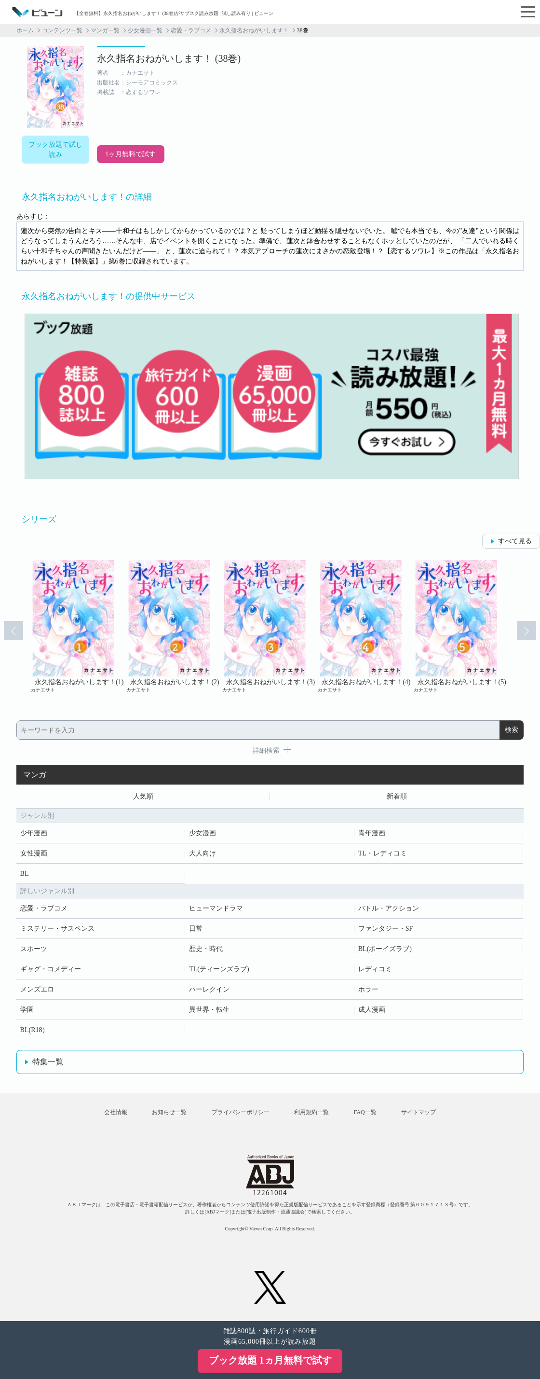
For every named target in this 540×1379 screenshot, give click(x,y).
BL (24, 873)
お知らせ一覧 (169, 1112)
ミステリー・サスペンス (57, 928)
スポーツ (33, 948)
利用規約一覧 (311, 1112)
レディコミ (375, 969)
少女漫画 (202, 833)
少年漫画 (33, 833)
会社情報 (115, 1112)
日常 (195, 928)
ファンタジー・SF (385, 928)
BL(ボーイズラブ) (385, 948)
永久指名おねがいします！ (254, 30)
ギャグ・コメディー (50, 969)
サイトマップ (418, 1112)
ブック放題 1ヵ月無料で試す (270, 1360)
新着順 (397, 796)
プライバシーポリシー (241, 1112)
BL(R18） (34, 1030)
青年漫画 (371, 833)
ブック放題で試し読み (55, 149)
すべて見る (515, 541)
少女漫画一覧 (145, 30)
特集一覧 (47, 1062)
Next (526, 630)
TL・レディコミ (382, 853)
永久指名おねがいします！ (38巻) (169, 58)
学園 (27, 1009)
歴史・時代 (206, 948)
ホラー (368, 989)
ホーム (25, 30)
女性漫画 (33, 853)
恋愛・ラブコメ (191, 30)
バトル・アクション (388, 908)
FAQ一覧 (365, 1112)
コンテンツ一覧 (62, 30)
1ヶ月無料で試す (130, 154)
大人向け (202, 853)
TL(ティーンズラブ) (219, 969)
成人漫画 (371, 1009)
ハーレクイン (209, 989)
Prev (13, 630)
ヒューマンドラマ (216, 908)
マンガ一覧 (105, 30)
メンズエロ (37, 989)
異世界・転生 (209, 1009)
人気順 (143, 796)
